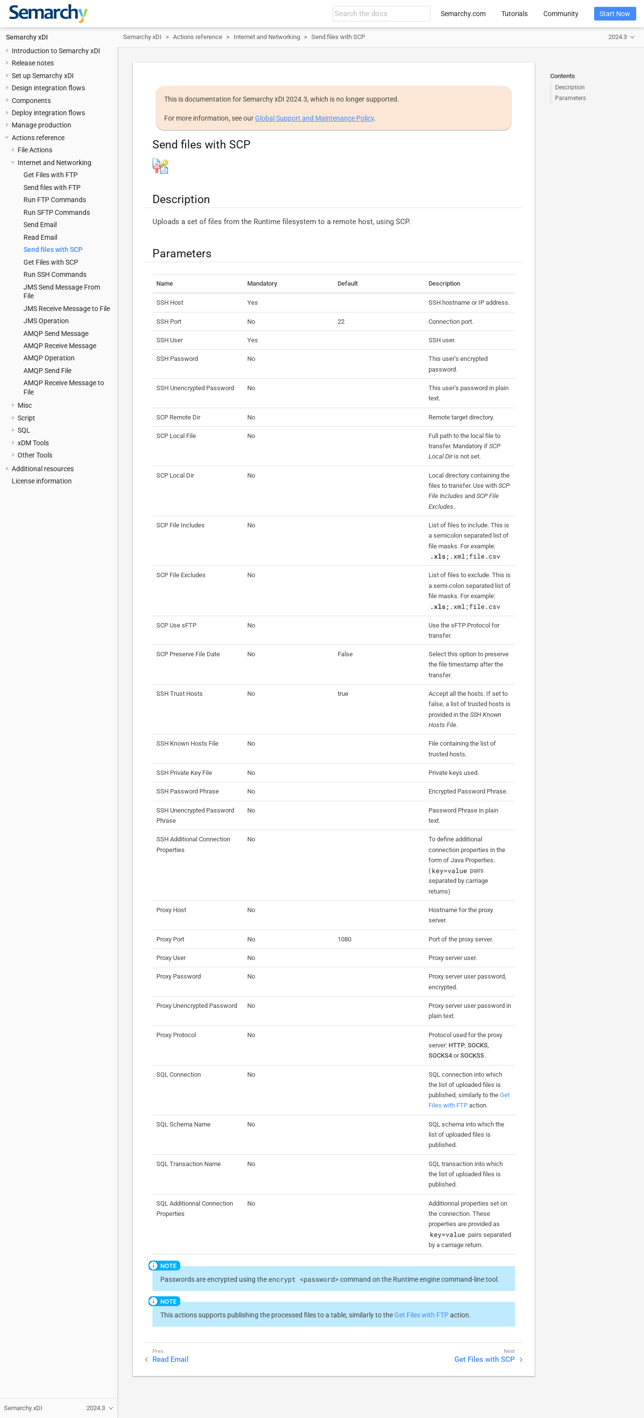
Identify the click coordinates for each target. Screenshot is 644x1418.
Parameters (570, 98)
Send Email (40, 225)
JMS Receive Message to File (66, 309)
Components (31, 100)
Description (570, 87)
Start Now (615, 14)
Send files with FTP (52, 187)
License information (42, 481)
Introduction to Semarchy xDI (56, 51)
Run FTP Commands (54, 200)
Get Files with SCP (50, 262)
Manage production (41, 125)
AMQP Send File (47, 371)
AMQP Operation (49, 358)
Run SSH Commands (54, 274)
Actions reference (38, 138)
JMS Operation (46, 321)
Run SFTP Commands (56, 212)
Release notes (33, 63)
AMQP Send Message (55, 333)
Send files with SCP (53, 249)
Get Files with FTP (50, 175)
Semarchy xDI (27, 37)
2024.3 (617, 37)
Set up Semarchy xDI (43, 76)
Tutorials (514, 14)
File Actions (35, 150)
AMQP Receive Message (59, 346)
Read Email (40, 237)
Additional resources (43, 469)
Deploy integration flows (48, 113)
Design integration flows (48, 88)
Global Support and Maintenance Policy (314, 118)
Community (561, 14)
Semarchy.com (463, 14)
